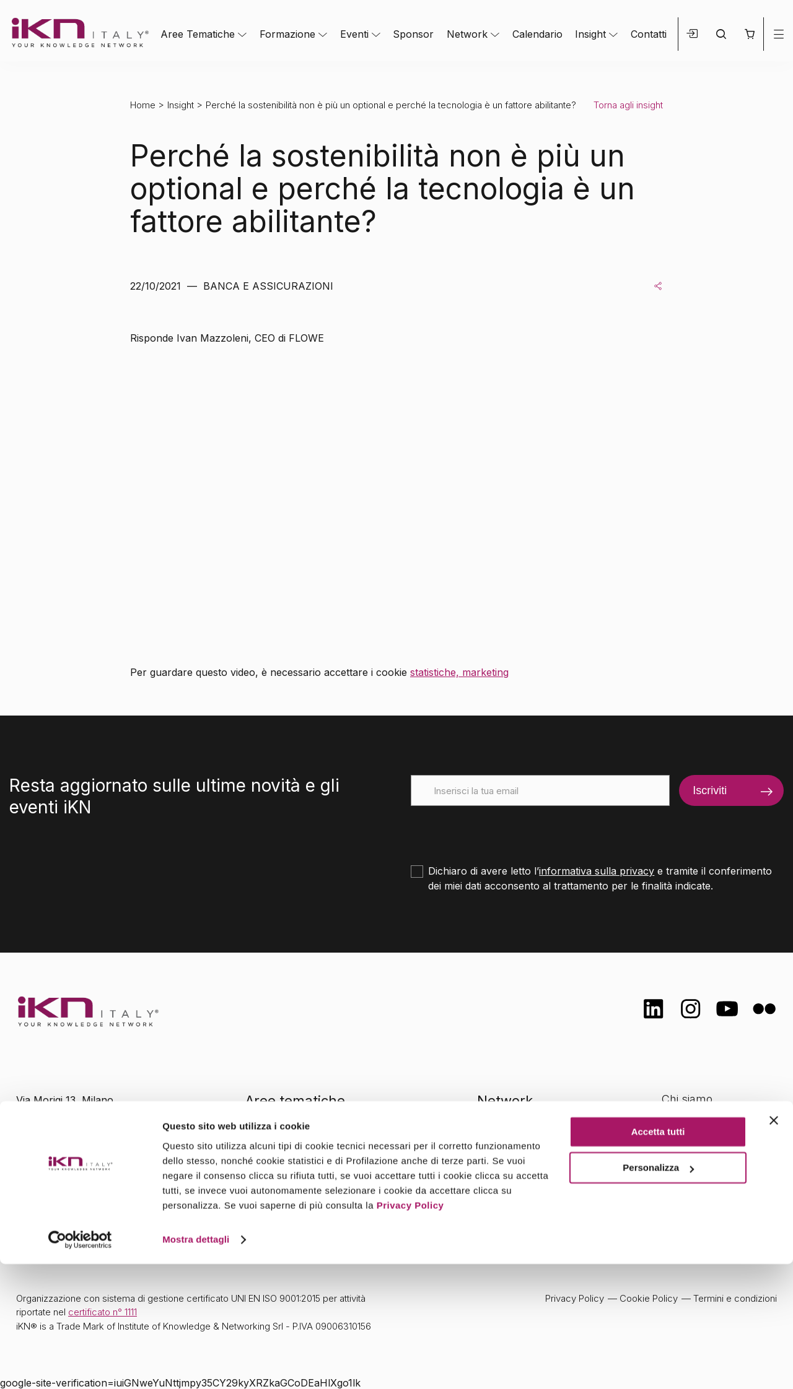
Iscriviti (710, 790)
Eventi (354, 34)
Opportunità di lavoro (716, 1172)
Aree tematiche (295, 1101)
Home (143, 105)
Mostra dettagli (195, 1364)
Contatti (649, 34)
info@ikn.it (68, 1139)
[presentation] (505, 830)
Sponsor (413, 34)
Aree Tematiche (197, 34)
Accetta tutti (658, 1257)
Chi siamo (687, 1099)
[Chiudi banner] (773, 1245)
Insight (590, 34)
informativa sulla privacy (596, 871)
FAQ (672, 1197)
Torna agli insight (628, 105)
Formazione (287, 34)
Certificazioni (694, 1123)
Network (467, 34)
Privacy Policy (410, 1330)
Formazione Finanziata (719, 1148)
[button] (749, 34)
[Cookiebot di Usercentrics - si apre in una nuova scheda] (80, 1365)
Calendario (537, 34)
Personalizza (658, 1292)
